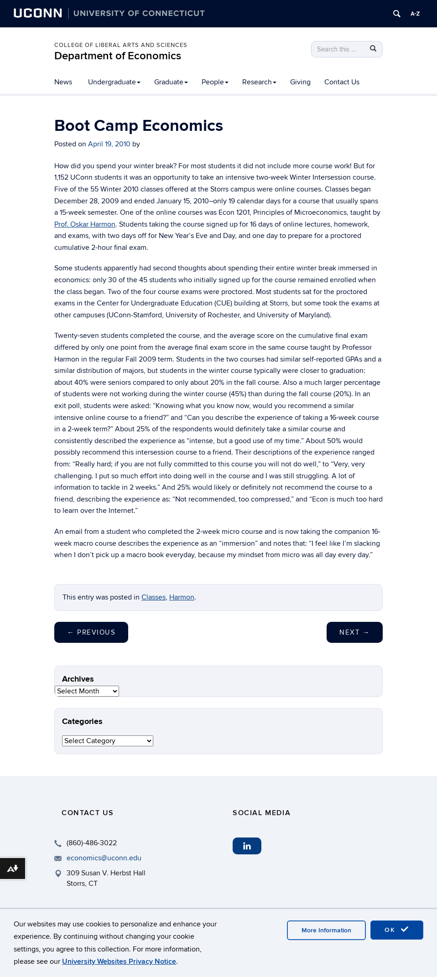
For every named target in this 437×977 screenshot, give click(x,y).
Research (259, 82)
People (215, 82)
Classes (153, 597)
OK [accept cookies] (397, 929)
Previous (91, 632)
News (63, 82)
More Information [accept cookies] (326, 930)
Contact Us (341, 82)
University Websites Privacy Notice (119, 961)
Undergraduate (114, 82)
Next (354, 632)
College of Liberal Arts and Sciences (120, 45)
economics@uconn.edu (104, 858)
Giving (300, 82)
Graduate (171, 82)
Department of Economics (117, 55)
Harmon (181, 597)
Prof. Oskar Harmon (84, 224)
